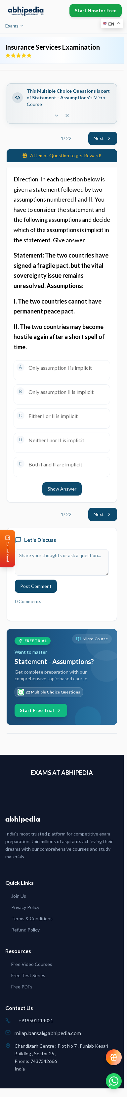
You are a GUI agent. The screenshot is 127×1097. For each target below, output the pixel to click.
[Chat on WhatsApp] (114, 1081)
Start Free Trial (41, 710)
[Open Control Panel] (5, 548)
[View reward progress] (114, 1057)
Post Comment (36, 586)
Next (103, 138)
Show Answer (62, 489)
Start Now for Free (95, 10)
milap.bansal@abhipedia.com (48, 1033)
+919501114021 (36, 1020)
